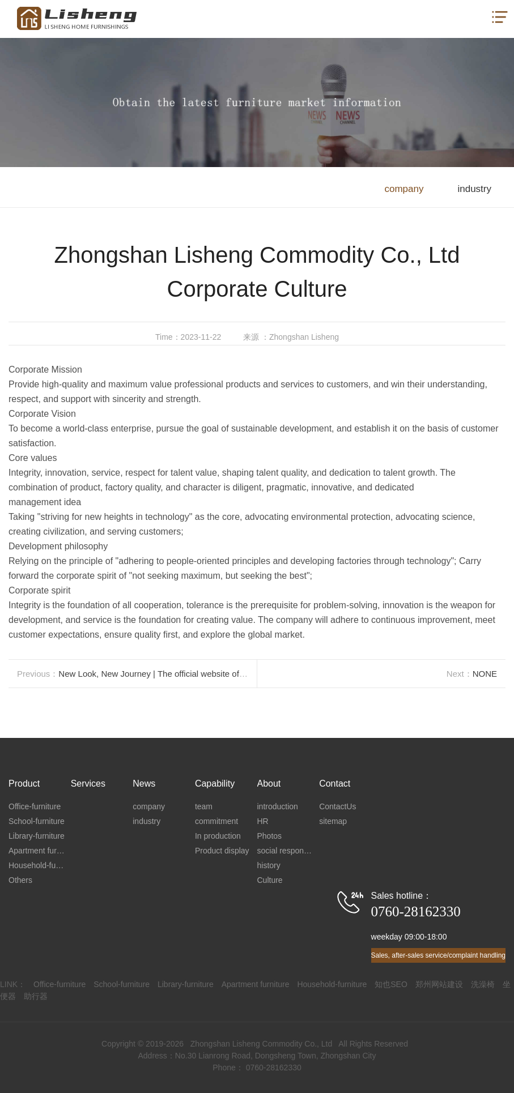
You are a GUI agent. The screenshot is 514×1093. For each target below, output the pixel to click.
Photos (269, 835)
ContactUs (337, 806)
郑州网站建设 (439, 984)
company (403, 188)
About (269, 783)
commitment (216, 821)
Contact (334, 783)
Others (20, 880)
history (269, 865)
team (204, 806)
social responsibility (288, 850)
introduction (277, 806)
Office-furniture (35, 806)
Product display (222, 850)
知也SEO (391, 984)
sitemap (333, 821)
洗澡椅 (483, 984)
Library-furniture (37, 835)
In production (218, 835)
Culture (270, 880)
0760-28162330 (416, 911)
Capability (215, 783)
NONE (485, 673)
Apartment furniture (40, 850)
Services (88, 783)
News (144, 783)
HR (263, 821)
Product (24, 783)
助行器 (36, 996)
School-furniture (37, 821)
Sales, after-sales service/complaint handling (438, 955)
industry (474, 188)
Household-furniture (40, 865)
